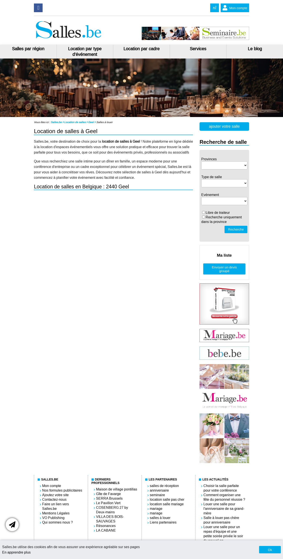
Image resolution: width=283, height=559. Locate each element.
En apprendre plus (16, 552)
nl (214, 7)
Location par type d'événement (85, 51)
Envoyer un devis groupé (224, 269)
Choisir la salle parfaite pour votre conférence (221, 488)
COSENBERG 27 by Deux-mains (112, 509)
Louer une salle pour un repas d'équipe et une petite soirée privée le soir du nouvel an (223, 534)
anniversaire (159, 490)
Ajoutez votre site (55, 495)
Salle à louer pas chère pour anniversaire (221, 520)
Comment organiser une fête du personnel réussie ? (224, 497)
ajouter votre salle (224, 126)
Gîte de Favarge (108, 494)
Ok (270, 550)
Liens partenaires (163, 522)
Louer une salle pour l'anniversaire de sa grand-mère (223, 508)
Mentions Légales (56, 513)
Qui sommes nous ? (57, 522)
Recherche (236, 229)
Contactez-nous (54, 499)
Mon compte (234, 7)
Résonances (106, 526)
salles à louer (160, 517)
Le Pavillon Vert (108, 503)
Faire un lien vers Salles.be (55, 506)
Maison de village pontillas (116, 489)
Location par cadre (141, 49)
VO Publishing (53, 517)
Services (198, 49)
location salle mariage (167, 504)
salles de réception (164, 486)
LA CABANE (106, 530)
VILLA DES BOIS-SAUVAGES (110, 519)
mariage (156, 508)
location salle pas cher (167, 499)
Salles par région (28, 49)
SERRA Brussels (109, 498)
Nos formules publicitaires (62, 490)
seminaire (157, 495)
